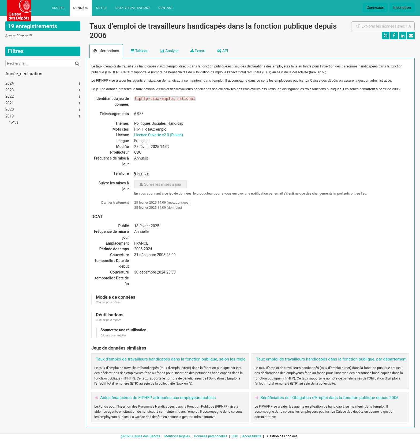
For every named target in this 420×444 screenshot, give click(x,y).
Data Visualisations (133, 8)
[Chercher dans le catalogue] (77, 63)
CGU (235, 436)
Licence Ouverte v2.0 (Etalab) (158, 135)
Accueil (58, 8)
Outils (101, 8)
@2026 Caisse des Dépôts (141, 436)
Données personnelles (211, 436)
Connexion (375, 7)
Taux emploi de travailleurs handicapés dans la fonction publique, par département (331, 359)
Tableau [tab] (139, 51)
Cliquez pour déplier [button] (109, 302)
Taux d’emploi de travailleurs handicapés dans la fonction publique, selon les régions (173, 359)
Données (80, 8)
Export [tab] (198, 51)
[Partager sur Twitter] (385, 35)
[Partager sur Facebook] (394, 35)
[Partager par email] (411, 35)
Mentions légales (177, 436)
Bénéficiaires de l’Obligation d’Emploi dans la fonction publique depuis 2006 (329, 397)
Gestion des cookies (282, 436)
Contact (165, 8)
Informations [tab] (106, 51)
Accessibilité (252, 436)
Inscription (402, 7)
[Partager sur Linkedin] (402, 35)
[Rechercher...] (42, 63)
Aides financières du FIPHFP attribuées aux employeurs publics (158, 397)
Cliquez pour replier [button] (108, 320)
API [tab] (222, 51)
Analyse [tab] (169, 51)
